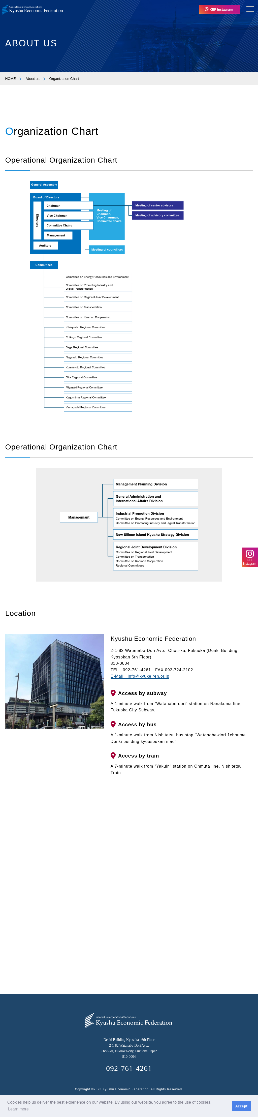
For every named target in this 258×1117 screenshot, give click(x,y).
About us (32, 79)
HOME (10, 79)
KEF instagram (219, 9)
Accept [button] (241, 1106)
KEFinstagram (249, 557)
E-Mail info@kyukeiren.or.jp (140, 676)
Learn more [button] (18, 1109)
